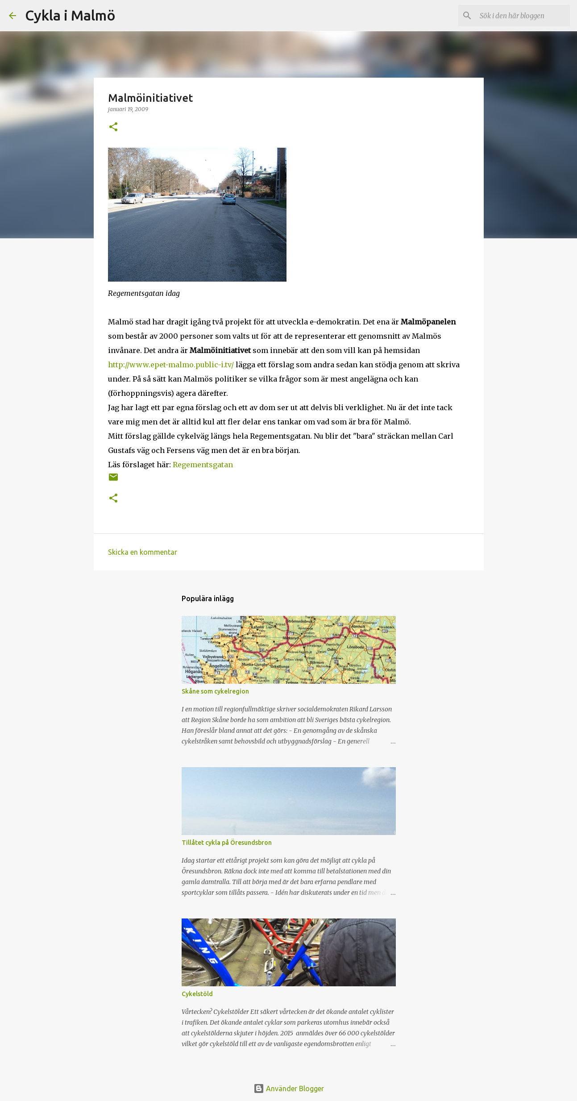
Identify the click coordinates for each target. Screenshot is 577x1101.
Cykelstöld (197, 993)
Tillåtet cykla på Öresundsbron (227, 842)
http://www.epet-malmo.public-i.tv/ (171, 364)
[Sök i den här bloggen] (523, 15)
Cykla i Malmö (70, 15)
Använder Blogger (288, 1088)
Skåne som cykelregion (215, 691)
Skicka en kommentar (142, 552)
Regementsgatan (203, 464)
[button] (113, 127)
